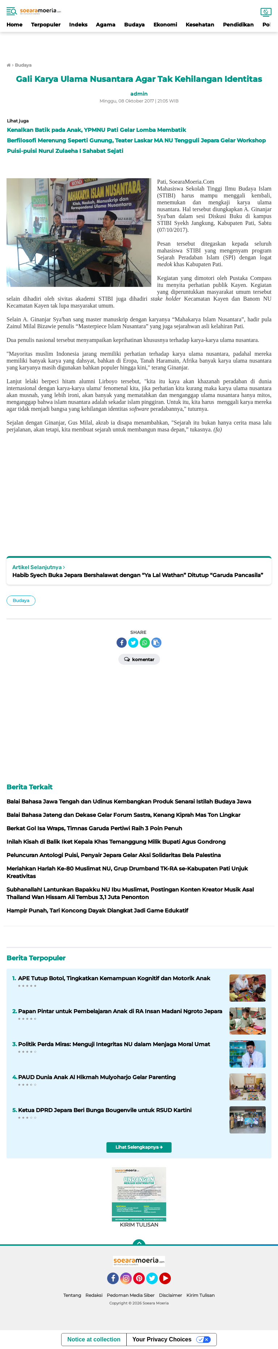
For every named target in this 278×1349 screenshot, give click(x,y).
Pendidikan (238, 24)
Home (14, 24)
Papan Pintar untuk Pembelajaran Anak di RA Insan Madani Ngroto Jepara (120, 1011)
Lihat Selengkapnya (139, 1147)
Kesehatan (200, 24)
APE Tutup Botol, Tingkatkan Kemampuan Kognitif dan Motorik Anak (114, 978)
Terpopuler (45, 24)
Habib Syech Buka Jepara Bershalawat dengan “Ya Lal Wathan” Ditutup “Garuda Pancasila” (137, 575)
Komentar (139, 659)
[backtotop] (139, 1245)
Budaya (134, 24)
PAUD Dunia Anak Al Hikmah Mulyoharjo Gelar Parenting (97, 1077)
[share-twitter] (133, 643)
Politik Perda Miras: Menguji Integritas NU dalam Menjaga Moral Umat (114, 1044)
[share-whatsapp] (145, 643)
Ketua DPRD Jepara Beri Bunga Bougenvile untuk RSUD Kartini (104, 1110)
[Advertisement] (139, 43)
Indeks (78, 24)
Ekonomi (165, 24)
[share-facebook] (122, 643)
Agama (105, 24)
